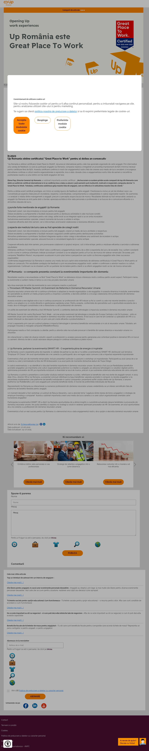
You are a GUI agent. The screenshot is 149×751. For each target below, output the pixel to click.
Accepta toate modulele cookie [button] (21, 125)
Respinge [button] (42, 120)
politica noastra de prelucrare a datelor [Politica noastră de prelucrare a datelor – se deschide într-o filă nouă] (56, 111)
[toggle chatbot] (132, 742)
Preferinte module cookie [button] (62, 123)
